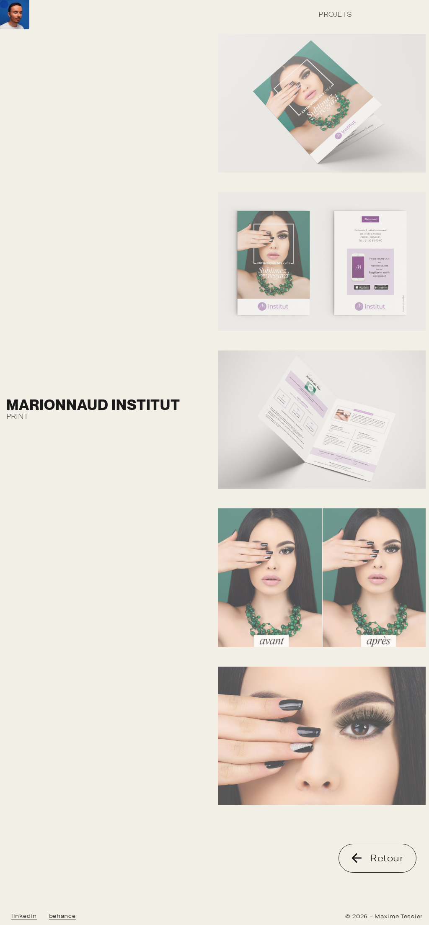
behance (62, 916)
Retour (377, 858)
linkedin (24, 916)
